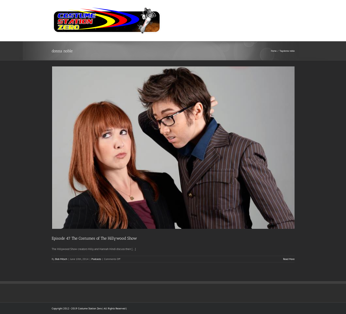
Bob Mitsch (61, 259)
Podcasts (96, 259)
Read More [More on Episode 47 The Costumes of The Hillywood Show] (289, 259)
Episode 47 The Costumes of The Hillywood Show (94, 238)
